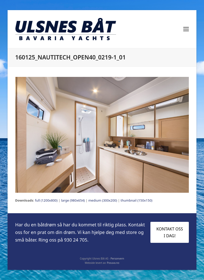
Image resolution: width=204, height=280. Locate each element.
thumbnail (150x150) (136, 200)
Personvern (117, 258)
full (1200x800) (46, 200)
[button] (186, 29)
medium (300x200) (102, 200)
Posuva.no (113, 263)
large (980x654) (73, 200)
